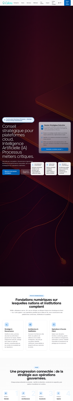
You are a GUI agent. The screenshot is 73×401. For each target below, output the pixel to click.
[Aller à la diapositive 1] (64, 282)
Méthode (35, 3)
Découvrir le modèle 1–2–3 (27, 172)
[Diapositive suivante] (69, 282)
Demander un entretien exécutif (54, 149)
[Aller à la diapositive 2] (65, 282)
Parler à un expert (67, 3)
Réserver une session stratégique (11, 172)
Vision (22, 3)
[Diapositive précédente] (60, 282)
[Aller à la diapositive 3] (66, 282)
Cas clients (42, 3)
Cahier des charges (54, 3)
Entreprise (16, 3)
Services (28, 3)
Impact (48, 3)
